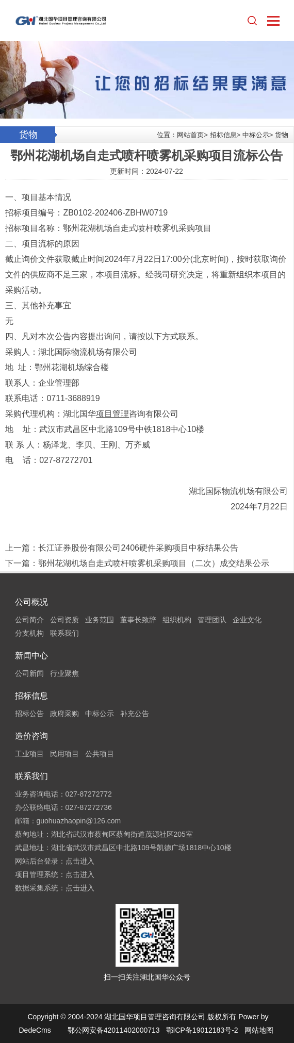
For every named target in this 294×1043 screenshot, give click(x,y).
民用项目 (64, 754)
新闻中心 (31, 655)
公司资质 (64, 620)
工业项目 (29, 754)
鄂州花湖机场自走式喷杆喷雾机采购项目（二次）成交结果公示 (153, 563)
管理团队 (212, 620)
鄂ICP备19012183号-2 (202, 1030)
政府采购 (64, 713)
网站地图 (258, 1030)
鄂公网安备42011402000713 (114, 1030)
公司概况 (31, 602)
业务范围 (99, 620)
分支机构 (29, 633)
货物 (281, 135)
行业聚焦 (64, 673)
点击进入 (80, 861)
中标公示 (255, 135)
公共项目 (99, 754)
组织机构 (176, 620)
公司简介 (29, 620)
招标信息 (223, 135)
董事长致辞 (138, 620)
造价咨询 (31, 736)
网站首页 (190, 135)
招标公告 (29, 713)
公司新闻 (29, 673)
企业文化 (247, 620)
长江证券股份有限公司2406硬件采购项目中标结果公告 (138, 547)
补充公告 (134, 713)
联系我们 (64, 633)
